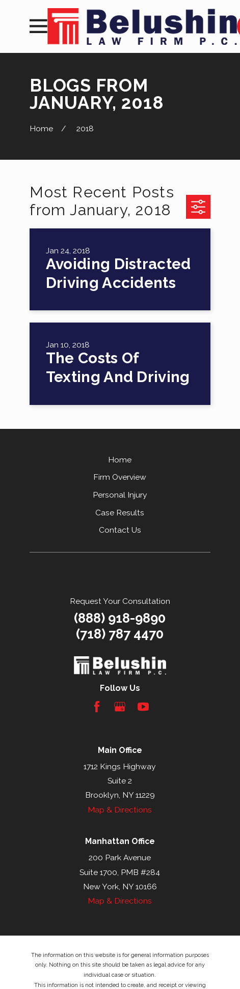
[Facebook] (96, 706)
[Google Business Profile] (119, 706)
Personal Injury (120, 495)
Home (119, 459)
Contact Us (120, 530)
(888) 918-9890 (120, 618)
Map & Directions (120, 810)
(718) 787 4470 (120, 634)
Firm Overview (119, 477)
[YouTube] (143, 706)
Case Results (119, 512)
